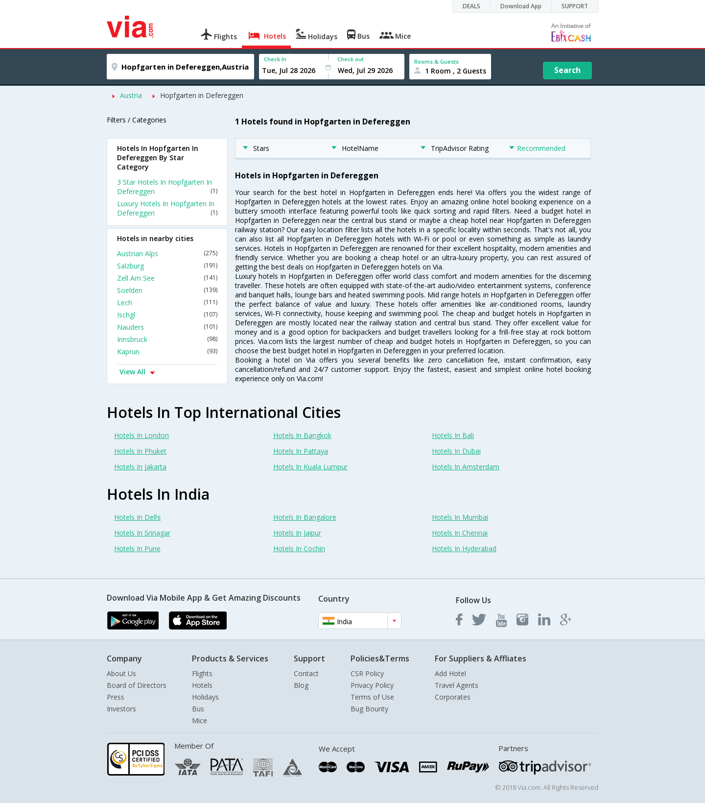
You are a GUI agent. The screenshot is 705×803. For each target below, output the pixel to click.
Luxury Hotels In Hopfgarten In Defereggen (167, 208)
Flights (202, 673)
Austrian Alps (167, 253)
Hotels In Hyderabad (464, 548)
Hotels (202, 685)
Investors (121, 708)
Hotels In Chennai (460, 532)
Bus (198, 708)
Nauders (167, 327)
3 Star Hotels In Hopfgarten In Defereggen (167, 186)
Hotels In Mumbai (460, 517)
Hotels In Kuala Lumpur (310, 466)
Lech (167, 302)
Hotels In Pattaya (300, 451)
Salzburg (167, 265)
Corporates (452, 697)
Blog (301, 685)
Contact (306, 673)
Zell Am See (167, 278)
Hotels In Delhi (137, 517)
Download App (520, 6)
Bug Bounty (369, 708)
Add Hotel (450, 673)
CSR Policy (367, 673)
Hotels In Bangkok (302, 435)
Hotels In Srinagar (142, 532)
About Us (121, 673)
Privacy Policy (372, 685)
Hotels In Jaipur (297, 532)
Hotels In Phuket (140, 451)
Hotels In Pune (137, 548)
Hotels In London (141, 435)
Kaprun (167, 351)
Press (115, 697)
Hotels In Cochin (299, 548)
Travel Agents (456, 685)
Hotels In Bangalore (304, 517)
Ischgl (167, 314)
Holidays (205, 697)
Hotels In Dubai (456, 451)
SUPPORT (575, 6)
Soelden (167, 290)
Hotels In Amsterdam (465, 466)
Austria (131, 95)
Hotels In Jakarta (140, 466)
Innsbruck (167, 339)
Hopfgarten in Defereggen (201, 95)
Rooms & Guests (436, 61)
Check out (350, 59)
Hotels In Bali (453, 435)
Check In (275, 59)
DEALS (471, 6)
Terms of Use (372, 697)
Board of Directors (136, 685)
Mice (199, 720)
